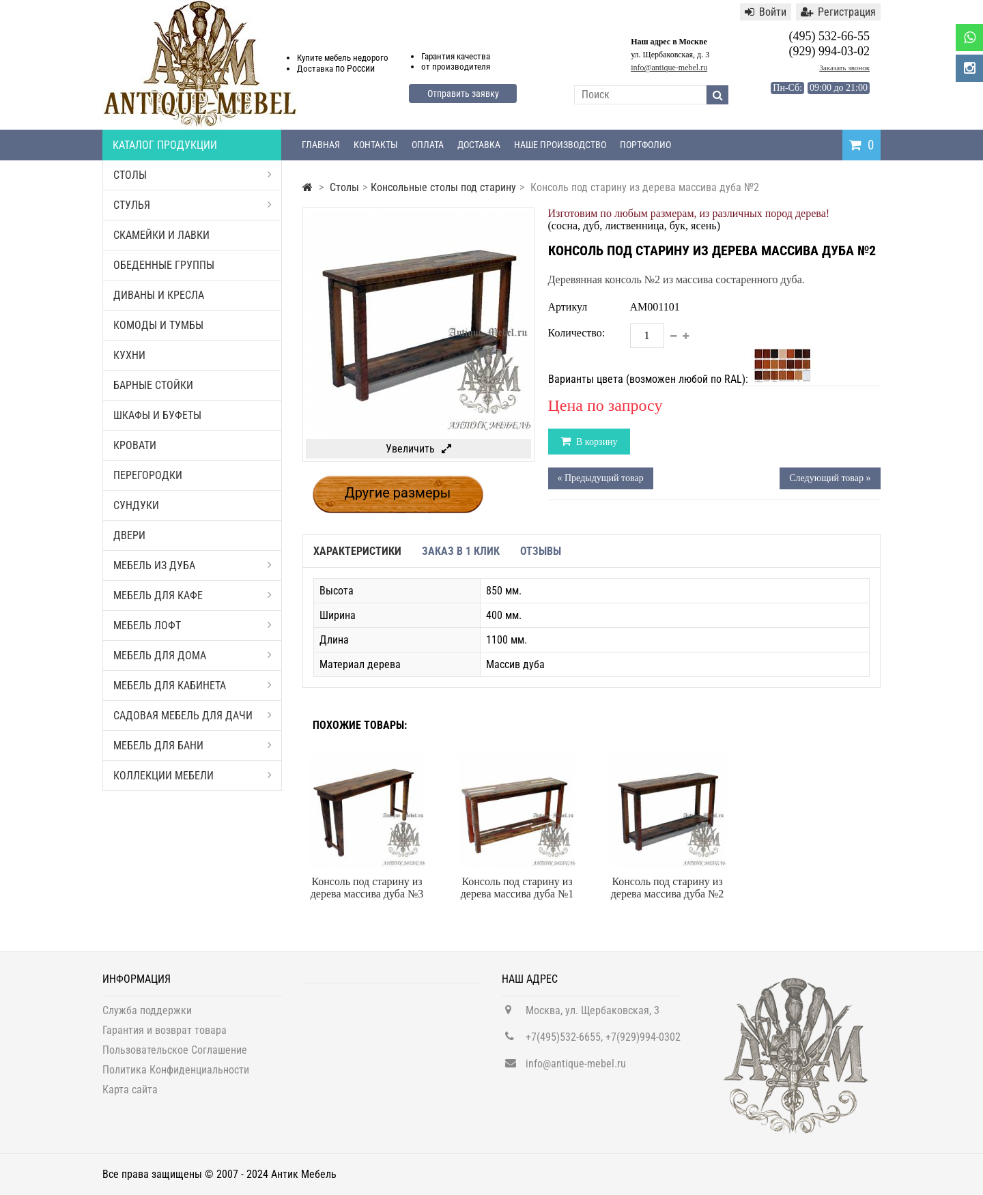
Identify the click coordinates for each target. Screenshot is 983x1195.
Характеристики (357, 551)
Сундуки (136, 505)
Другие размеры (398, 493)
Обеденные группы (163, 265)
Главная (321, 144)
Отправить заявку (463, 93)
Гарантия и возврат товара (164, 1036)
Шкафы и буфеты (157, 415)
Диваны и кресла (158, 295)
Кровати (134, 445)
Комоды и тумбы (158, 325)
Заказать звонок (844, 67)
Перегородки (147, 475)
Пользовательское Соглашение (174, 1056)
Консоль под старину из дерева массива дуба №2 (667, 887)
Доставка (478, 144)
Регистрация (838, 11)
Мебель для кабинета (192, 685)
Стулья (192, 205)
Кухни (129, 355)
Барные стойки (153, 385)
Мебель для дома (192, 655)
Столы (192, 175)
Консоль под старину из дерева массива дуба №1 (517, 887)
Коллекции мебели (192, 775)
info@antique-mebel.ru (669, 67)
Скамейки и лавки (161, 235)
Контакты (376, 144)
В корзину (596, 442)
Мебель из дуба (192, 565)
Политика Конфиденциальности (175, 1075)
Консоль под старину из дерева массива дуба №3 (367, 887)
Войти (765, 11)
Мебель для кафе (192, 595)
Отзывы (540, 551)
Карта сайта (130, 1095)
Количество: (577, 333)
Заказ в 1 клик (461, 551)
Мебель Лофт (192, 625)
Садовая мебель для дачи (192, 715)
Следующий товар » (829, 478)
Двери (129, 535)
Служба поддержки (147, 1016)
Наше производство (560, 144)
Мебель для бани (192, 745)
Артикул (568, 307)
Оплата (428, 144)
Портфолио (645, 144)
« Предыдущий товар (601, 478)
